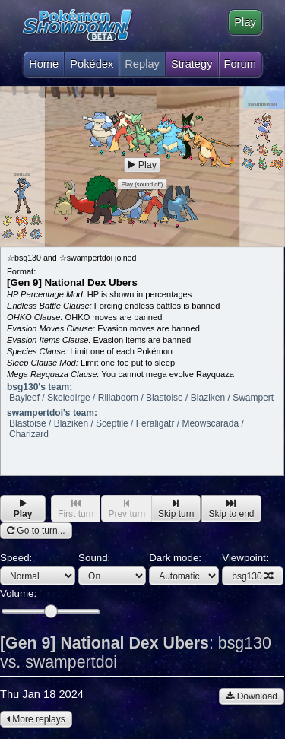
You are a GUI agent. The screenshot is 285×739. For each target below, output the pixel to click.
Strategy (192, 64)
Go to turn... (36, 530)
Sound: (112, 568)
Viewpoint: (252, 568)
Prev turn (126, 509)
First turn (75, 509)
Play (245, 22)
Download (251, 696)
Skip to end (231, 509)
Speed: (37, 568)
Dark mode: (184, 568)
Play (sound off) (142, 184)
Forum (240, 64)
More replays (36, 719)
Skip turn (176, 509)
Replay (142, 64)
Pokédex (91, 64)
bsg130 (253, 576)
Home (44, 60)
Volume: (50, 602)
